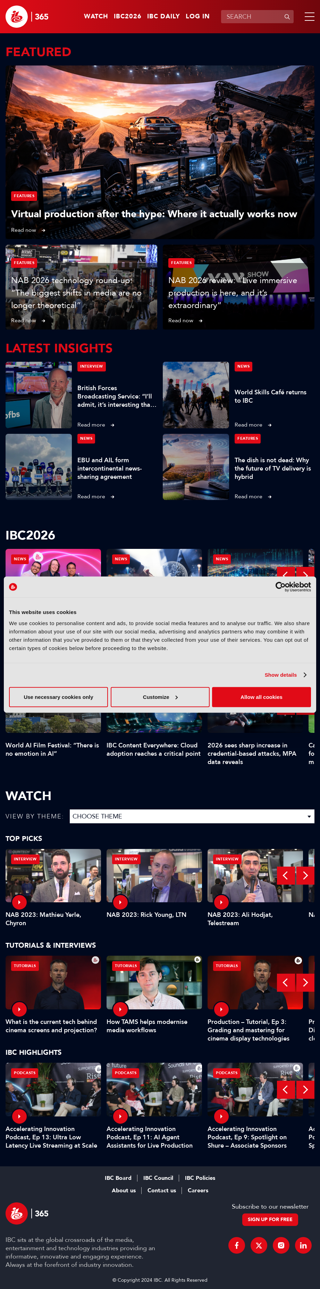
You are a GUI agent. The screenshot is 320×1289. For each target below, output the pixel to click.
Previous (286, 576)
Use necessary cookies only (58, 697)
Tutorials (25, 965)
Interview (91, 366)
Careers (198, 1190)
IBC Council (158, 1178)
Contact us (162, 1190)
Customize (160, 697)
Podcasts (24, 1073)
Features (24, 196)
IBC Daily (163, 16)
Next (305, 576)
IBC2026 (128, 16)
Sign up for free (270, 1219)
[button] (308, 16)
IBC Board (118, 1178)
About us (124, 1190)
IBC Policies (200, 1178)
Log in (198, 16)
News (243, 366)
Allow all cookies (262, 697)
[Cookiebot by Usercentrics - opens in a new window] (280, 587)
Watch (96, 16)
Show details (281, 675)
